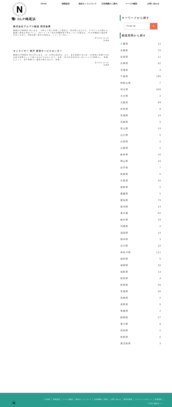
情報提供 (56, 399)
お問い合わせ (115, 399)
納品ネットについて (83, 399)
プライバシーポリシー (143, 399)
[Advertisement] (141, 367)
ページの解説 (68, 399)
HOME (47, 399)
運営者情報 (127, 399)
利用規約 (158, 399)
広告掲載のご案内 (101, 399)
